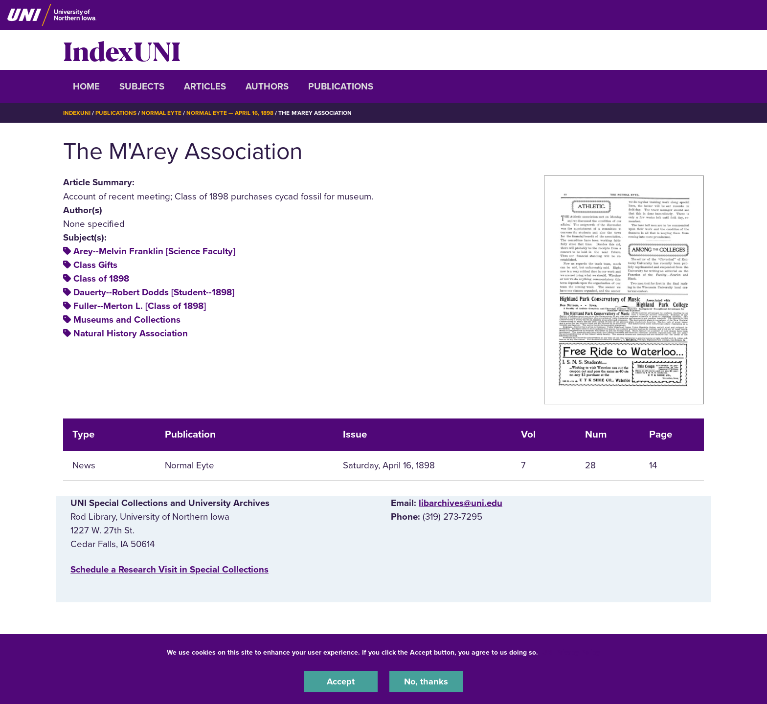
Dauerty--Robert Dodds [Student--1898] (153, 292)
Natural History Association (130, 333)
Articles (205, 86)
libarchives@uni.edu (460, 503)
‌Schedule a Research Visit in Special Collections (169, 569)
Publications (340, 86)
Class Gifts (95, 265)
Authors (267, 86)
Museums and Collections (126, 319)
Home (86, 86)
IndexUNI (121, 50)
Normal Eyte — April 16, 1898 (230, 113)
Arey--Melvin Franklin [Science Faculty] (154, 251)
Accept (341, 681)
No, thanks (426, 681)
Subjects (141, 86)
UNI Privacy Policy (571, 652)
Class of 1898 (101, 278)
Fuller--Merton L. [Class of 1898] (139, 306)
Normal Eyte (162, 113)
